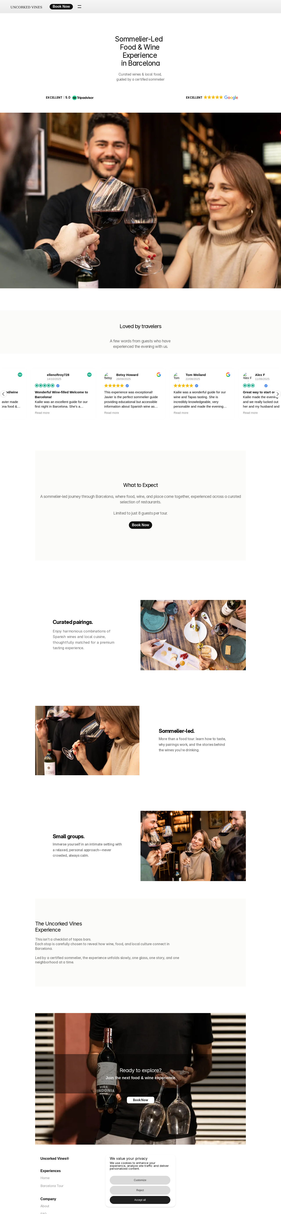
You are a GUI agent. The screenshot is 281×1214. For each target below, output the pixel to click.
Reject (133, 1197)
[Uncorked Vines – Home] (30, 6)
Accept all (165, 1197)
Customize (109, 1197)
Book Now (140, 1100)
